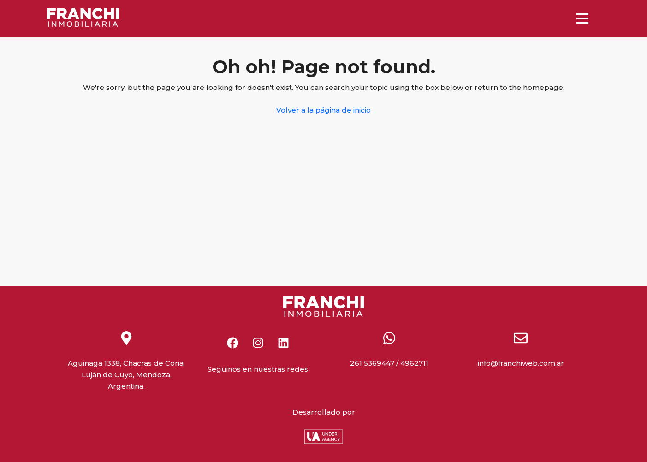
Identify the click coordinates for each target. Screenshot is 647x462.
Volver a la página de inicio (323, 110)
